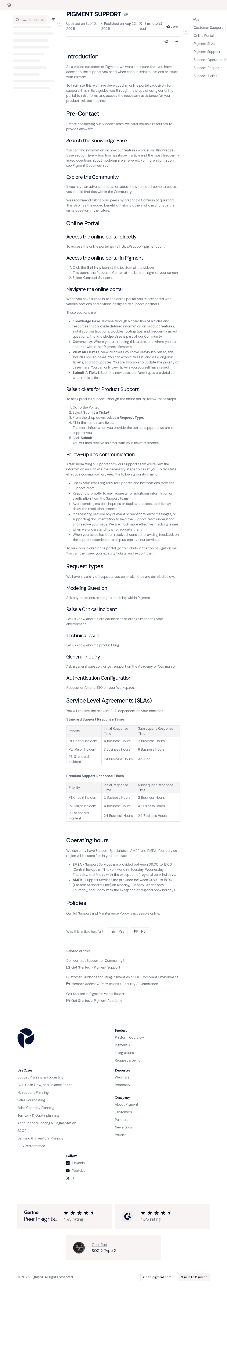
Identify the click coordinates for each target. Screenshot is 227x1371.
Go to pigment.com (157, 1277)
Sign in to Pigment (194, 1277)
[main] (123, 509)
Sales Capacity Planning (35, 1108)
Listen (173, 26)
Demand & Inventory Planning (40, 1138)
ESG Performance (31, 1146)
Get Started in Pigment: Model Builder (95, 994)
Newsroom (123, 1127)
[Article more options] (176, 41)
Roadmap (122, 1085)
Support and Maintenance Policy (103, 913)
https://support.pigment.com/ (142, 246)
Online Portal (204, 35)
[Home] (9, 5)
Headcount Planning (33, 1092)
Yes (118, 931)
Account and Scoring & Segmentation (46, 1123)
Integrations (124, 1053)
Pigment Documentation (92, 165)
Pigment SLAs (204, 44)
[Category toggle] (59, 23)
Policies (120, 1135)
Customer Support (208, 27)
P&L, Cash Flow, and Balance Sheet (44, 1085)
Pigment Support (207, 52)
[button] (30, 19)
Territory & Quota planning (38, 1115)
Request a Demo (128, 1060)
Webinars (122, 1077)
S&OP (21, 1130)
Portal (93, 407)
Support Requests (208, 68)
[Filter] (53, 19)
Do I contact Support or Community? (95, 960)
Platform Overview (129, 1037)
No (139, 931)
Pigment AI (123, 1045)
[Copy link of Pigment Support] (126, 14)
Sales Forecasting (31, 1100)
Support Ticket (205, 76)
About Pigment (126, 1104)
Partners (121, 1119)
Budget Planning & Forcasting (40, 1077)
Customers (123, 1112)
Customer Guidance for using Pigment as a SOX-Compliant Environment (122, 977)
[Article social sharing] (166, 41)
